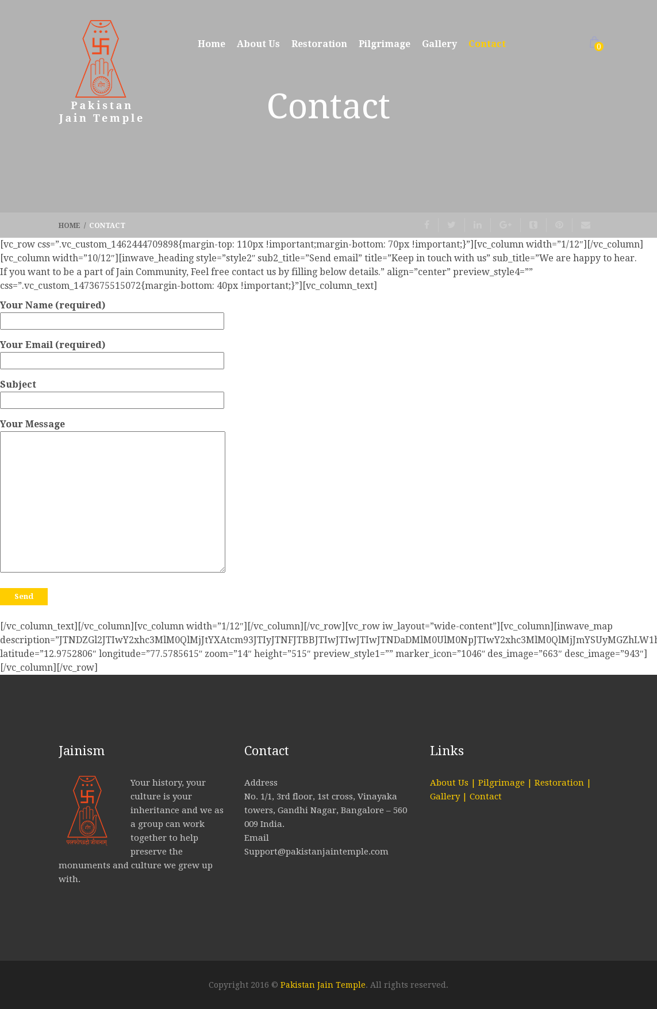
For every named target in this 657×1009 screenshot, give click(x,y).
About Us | (454, 783)
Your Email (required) (112, 352)
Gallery (439, 43)
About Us (258, 43)
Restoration (319, 43)
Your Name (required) (112, 313)
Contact (487, 43)
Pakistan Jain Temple (323, 984)
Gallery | (450, 796)
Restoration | (563, 783)
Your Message (112, 497)
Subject (112, 392)
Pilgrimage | (506, 783)
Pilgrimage (384, 43)
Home (211, 43)
